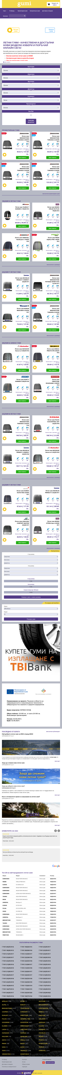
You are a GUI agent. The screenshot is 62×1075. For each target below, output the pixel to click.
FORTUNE (42, 1015)
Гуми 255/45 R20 (26, 992)
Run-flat (31, 111)
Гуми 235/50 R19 (26, 982)
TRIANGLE (23, 1050)
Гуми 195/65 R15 (26, 947)
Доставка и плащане (47, 10)
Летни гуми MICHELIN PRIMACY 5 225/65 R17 (52, 491)
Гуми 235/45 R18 (8, 978)
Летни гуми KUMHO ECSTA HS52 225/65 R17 (23, 492)
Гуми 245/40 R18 (45, 989)
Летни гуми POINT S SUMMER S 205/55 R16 (22, 380)
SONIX (4, 911)
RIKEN (4, 899)
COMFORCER (24, 1008)
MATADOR (5, 1033)
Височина (31, 81)
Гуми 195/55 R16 (8, 996)
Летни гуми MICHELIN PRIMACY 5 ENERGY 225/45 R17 (22, 279)
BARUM (23, 1005)
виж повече (6, 62)
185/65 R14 (53, 884)
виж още (57, 761)
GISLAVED (42, 1019)
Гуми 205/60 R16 (26, 950)
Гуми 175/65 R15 (26, 989)
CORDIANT (24, 1012)
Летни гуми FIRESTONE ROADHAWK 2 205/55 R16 (52, 382)
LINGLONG (23, 1029)
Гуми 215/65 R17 (8, 971)
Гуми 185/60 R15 (8, 985)
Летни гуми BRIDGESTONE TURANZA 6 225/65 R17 (53, 169)
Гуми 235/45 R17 (26, 975)
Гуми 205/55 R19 (45, 978)
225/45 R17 (53, 893)
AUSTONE (42, 1001)
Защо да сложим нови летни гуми (13, 763)
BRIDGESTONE (6, 920)
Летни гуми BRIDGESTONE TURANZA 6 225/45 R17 (53, 138)
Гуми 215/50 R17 (26, 954)
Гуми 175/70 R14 (45, 985)
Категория (31, 66)
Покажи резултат (31, 121)
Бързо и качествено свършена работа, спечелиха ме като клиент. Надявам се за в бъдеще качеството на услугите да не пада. (31, 837)
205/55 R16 (53, 878)
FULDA (4, 908)
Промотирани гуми (22, 10)
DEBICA (41, 1012)
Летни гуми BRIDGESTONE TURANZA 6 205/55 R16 (23, 138)
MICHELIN (42, 1033)
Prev (55, 831)
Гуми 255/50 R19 (8, 968)
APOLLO (5, 1001)
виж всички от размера (53, 264)
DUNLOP (5, 1015)
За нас (24, 1062)
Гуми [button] (5, 10)
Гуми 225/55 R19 (8, 982)
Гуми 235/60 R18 (45, 982)
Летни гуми (14, 30)
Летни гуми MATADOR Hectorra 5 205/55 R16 (22, 350)
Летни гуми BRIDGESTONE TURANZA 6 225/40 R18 (23, 169)
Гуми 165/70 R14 (8, 989)
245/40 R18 (53, 929)
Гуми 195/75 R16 (26, 996)
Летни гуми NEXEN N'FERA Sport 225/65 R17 (52, 523)
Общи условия (26, 1064)
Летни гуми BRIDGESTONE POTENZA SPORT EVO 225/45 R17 (52, 280)
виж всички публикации (53, 731)
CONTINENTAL (44, 1008)
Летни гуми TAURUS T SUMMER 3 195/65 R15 (22, 208)
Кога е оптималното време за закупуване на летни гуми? (21, 796)
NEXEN (4, 881)
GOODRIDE (6, 1022)
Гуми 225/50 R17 (45, 950)
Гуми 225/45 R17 (45, 947)
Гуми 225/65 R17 (8, 957)
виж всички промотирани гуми (51, 193)
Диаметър (31, 89)
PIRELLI (23, 1040)
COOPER (5, 1012)
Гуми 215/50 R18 (45, 975)
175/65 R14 (53, 917)
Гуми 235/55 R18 (45, 961)
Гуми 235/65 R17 (26, 971)
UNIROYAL (5, 902)
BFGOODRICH (43, 1005)
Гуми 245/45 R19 (45, 968)
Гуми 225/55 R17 (45, 954)
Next (58, 831)
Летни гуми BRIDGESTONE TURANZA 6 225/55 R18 (23, 422)
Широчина (31, 74)
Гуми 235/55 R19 (45, 964)
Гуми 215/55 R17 (8, 954)
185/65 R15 (53, 887)
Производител (31, 104)
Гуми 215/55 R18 (26, 968)
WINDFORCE (24, 1054)
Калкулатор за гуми (35, 10)
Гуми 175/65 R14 (26, 985)
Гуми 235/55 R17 (45, 971)
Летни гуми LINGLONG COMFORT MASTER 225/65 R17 (22, 523)
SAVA (3, 1047)
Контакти (5, 16)
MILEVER (5, 1036)
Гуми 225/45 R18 (8, 961)
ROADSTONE (43, 1043)
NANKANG (23, 1036)
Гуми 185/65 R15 (8, 950)
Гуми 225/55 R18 (26, 961)
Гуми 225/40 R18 (26, 957)
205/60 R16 (53, 905)
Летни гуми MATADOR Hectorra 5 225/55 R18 (52, 451)
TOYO (4, 1050)
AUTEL (4, 1005)
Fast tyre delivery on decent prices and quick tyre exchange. (31, 852)
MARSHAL (42, 1029)
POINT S (41, 1040)
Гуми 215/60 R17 (26, 964)
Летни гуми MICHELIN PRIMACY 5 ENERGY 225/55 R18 (22, 452)
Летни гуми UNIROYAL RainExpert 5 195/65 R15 (22, 239)
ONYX (4, 1040)
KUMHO (5, 884)
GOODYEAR (24, 1022)
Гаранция (24, 1066)
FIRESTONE (6, 935)
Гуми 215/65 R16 (8, 964)
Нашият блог (50, 1062)
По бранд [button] (12, 10)
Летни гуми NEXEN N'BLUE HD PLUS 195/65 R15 (53, 209)
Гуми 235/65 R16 (45, 996)
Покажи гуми (31, 619)
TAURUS (5, 896)
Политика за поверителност (9, 1066)
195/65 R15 (53, 881)
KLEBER (4, 1026)
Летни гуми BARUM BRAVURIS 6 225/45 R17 (23, 310)
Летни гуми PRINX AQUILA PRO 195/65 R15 (53, 239)
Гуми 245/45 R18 (45, 957)
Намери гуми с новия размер (31, 597)
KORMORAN (6, 878)
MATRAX (23, 1033)
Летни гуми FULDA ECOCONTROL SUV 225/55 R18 (53, 421)
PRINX (4, 1043)
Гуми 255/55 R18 (26, 978)
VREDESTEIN (6, 1054)
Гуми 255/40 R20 (45, 992)
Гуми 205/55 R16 (8, 947)
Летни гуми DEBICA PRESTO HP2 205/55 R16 (53, 350)
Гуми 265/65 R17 (8, 992)
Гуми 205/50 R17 (8, 975)
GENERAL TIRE (25, 1019)
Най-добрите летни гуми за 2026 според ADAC (17, 734)
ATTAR (22, 1001)
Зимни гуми (49, 30)
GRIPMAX (42, 1022)
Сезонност (31, 96)
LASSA (4, 1029)
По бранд (4, 1059)
